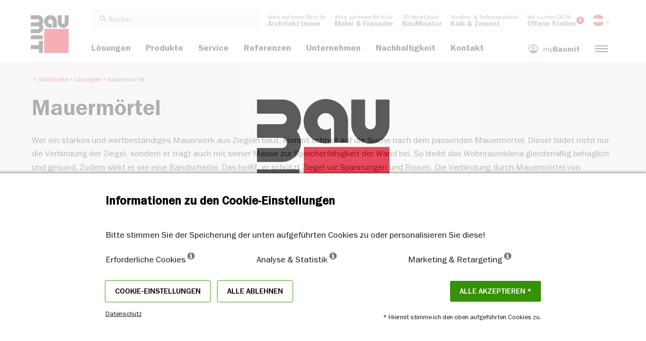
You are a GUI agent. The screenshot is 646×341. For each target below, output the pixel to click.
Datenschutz (124, 313)
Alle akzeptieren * (495, 291)
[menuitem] (297, 20)
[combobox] (175, 18)
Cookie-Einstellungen (158, 291)
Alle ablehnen (255, 291)
